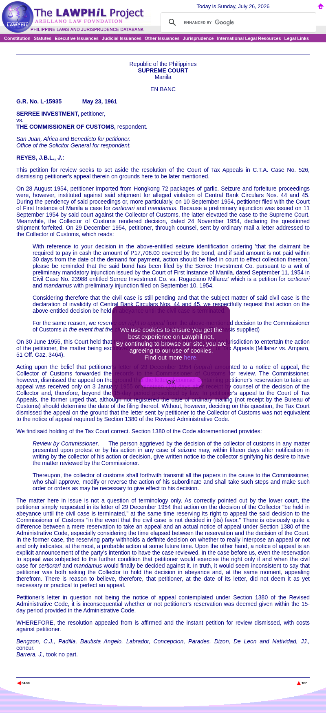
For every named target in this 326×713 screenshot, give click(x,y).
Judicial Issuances (121, 38)
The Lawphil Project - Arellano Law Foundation (58, 672)
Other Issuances (162, 38)
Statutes (42, 38)
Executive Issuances (77, 38)
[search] (237, 22)
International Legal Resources (249, 38)
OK (171, 382)
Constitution (17, 38)
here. (191, 357)
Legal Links (296, 38)
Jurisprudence (198, 38)
